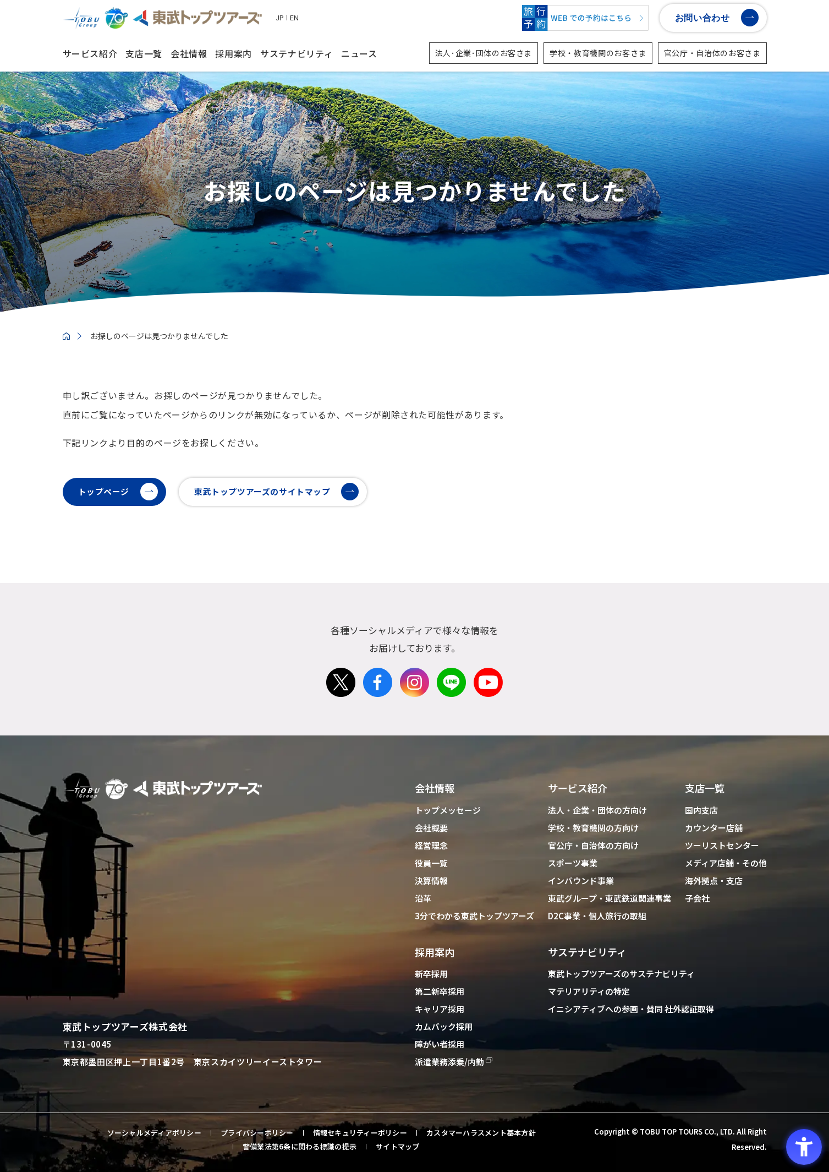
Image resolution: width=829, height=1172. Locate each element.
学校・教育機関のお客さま (598, 52)
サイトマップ (398, 1146)
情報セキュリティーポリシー (360, 1133)
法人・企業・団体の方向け (597, 810)
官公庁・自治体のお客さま (712, 52)
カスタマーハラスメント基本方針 (481, 1133)
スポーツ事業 (572, 863)
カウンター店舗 (714, 827)
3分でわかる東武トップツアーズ (474, 916)
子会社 (697, 898)
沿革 (423, 898)
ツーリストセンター (722, 845)
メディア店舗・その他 (726, 863)
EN (294, 17)
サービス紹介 (90, 53)
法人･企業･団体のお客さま (483, 52)
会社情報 (189, 53)
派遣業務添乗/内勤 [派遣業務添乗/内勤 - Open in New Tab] (449, 1061)
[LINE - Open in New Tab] (451, 721)
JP (280, 17)
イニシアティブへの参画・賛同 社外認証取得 (631, 1009)
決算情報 (431, 880)
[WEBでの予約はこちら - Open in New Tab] (585, 18)
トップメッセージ (448, 810)
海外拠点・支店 (714, 880)
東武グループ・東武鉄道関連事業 (609, 898)
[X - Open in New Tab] (340, 721)
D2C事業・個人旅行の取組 (597, 916)
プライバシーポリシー (257, 1133)
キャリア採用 (439, 1009)
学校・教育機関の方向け (593, 827)
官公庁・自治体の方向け (593, 845)
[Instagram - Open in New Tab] (414, 721)
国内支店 (701, 810)
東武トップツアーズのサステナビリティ (621, 973)
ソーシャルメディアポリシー (154, 1133)
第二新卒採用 (439, 991)
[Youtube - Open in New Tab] (488, 721)
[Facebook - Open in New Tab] (377, 721)
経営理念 (431, 845)
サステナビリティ (296, 53)
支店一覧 (143, 53)
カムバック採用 (444, 1026)
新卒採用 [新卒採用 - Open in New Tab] (431, 973)
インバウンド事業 (581, 880)
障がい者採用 (439, 1044)
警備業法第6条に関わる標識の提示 (299, 1146)
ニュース (359, 53)
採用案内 (233, 53)
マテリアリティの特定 (589, 991)
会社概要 (431, 827)
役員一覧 (431, 863)
